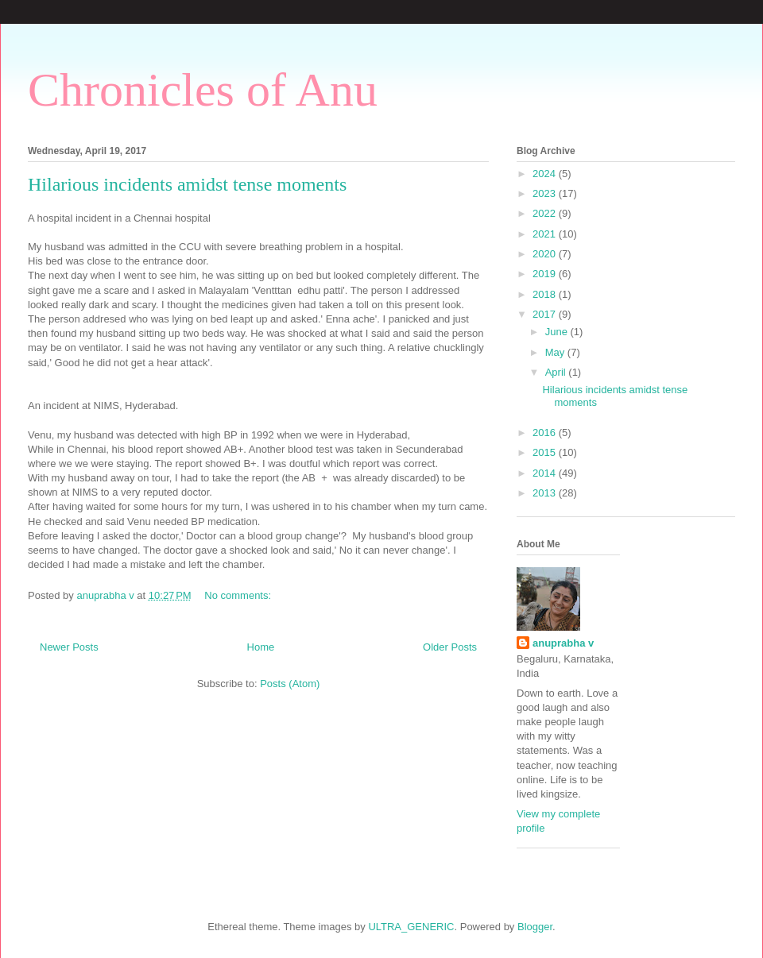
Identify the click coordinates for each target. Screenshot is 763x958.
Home (261, 647)
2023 (546, 193)
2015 (546, 452)
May (556, 352)
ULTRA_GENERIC (411, 927)
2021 (546, 234)
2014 (546, 473)
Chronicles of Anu (203, 90)
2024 (546, 174)
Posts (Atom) (290, 684)
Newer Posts (69, 647)
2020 (546, 254)
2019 (546, 274)
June (558, 332)
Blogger (534, 927)
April (557, 372)
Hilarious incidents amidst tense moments (187, 184)
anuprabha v (563, 643)
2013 (546, 493)
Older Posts (450, 647)
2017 (546, 314)
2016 (546, 432)
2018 (546, 294)
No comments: (238, 595)
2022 (546, 213)
